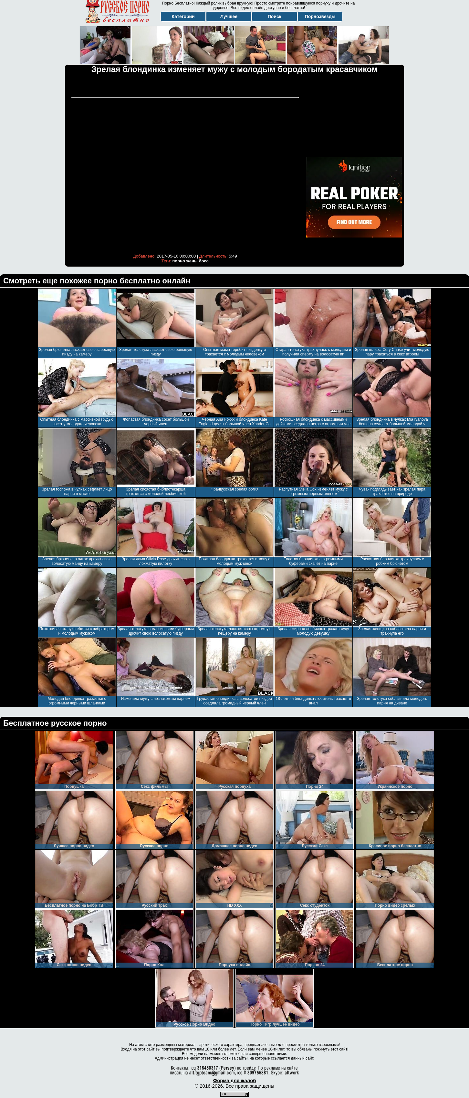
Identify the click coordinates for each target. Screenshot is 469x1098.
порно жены (184, 261)
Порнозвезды (320, 16)
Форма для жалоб (234, 1080)
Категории (183, 16)
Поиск (274, 16)
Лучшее (228, 16)
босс (203, 261)
